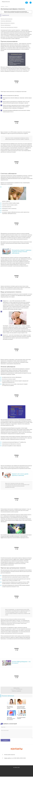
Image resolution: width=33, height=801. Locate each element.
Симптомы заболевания (6, 21)
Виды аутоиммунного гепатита (7, 23)
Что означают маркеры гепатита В (21, 718)
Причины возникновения (6, 19)
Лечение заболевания (5, 25)
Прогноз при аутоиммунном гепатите (9, 27)
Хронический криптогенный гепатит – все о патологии (11, 718)
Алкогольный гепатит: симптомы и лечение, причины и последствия (21, 707)
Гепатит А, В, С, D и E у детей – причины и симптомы (20, 474)
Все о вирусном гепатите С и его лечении (10, 707)
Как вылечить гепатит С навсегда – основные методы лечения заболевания (22, 251)
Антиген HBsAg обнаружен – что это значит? (21, 662)
